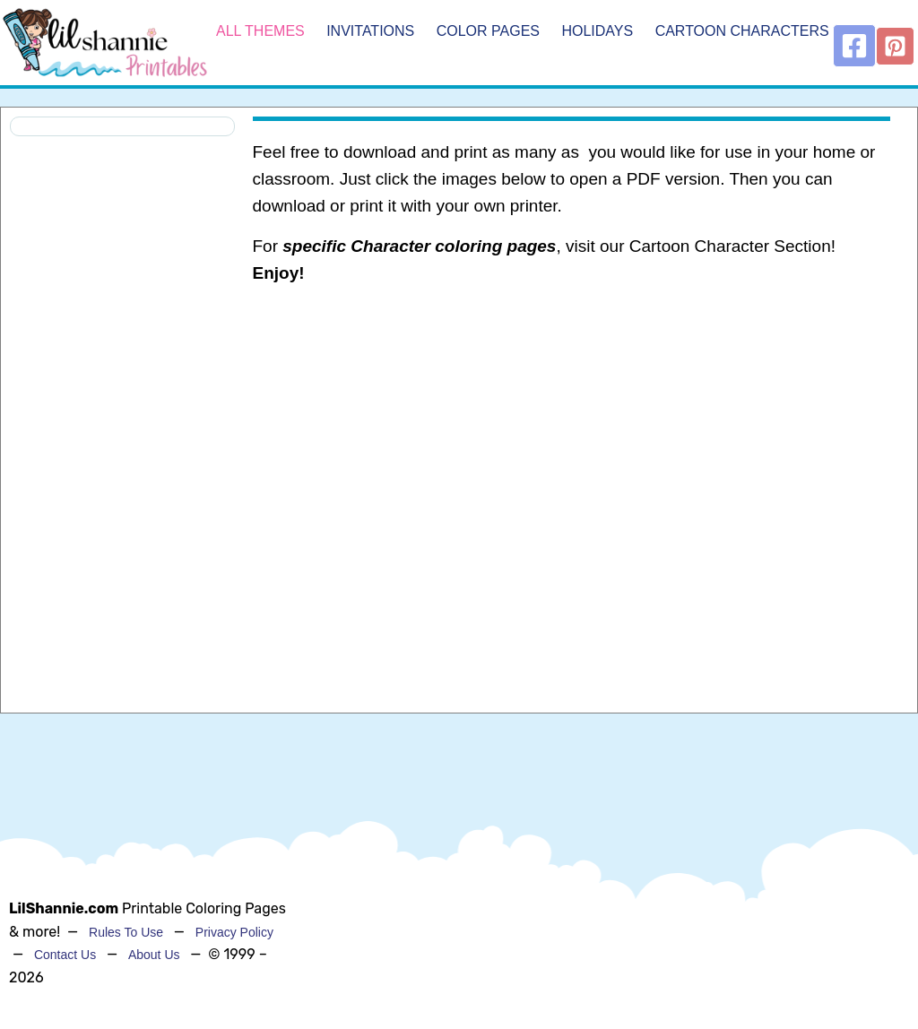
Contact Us (65, 954)
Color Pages (488, 31)
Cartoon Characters (742, 31)
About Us (154, 954)
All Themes (260, 31)
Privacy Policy (234, 932)
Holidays (597, 31)
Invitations (370, 31)
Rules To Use (126, 932)
